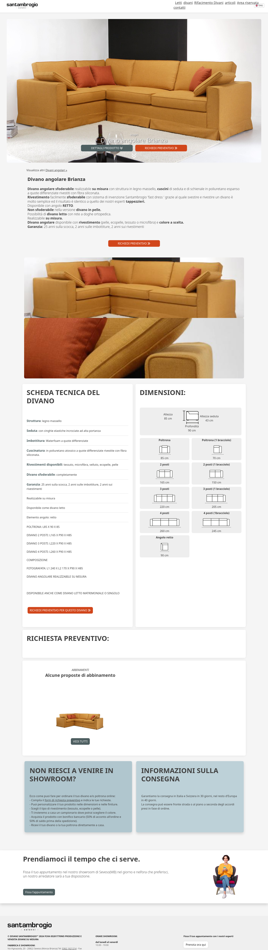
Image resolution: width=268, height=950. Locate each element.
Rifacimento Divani (191, 6)
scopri (134, 138)
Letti (164, 6)
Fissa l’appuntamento (39, 892)
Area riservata (227, 6)
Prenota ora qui (196, 945)
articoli (211, 6)
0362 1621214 (69, 948)
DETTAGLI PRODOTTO (107, 148)
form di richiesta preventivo (62, 800)
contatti (244, 6)
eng (259, 5)
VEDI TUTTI (80, 741)
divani (172, 6)
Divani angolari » (56, 170)
